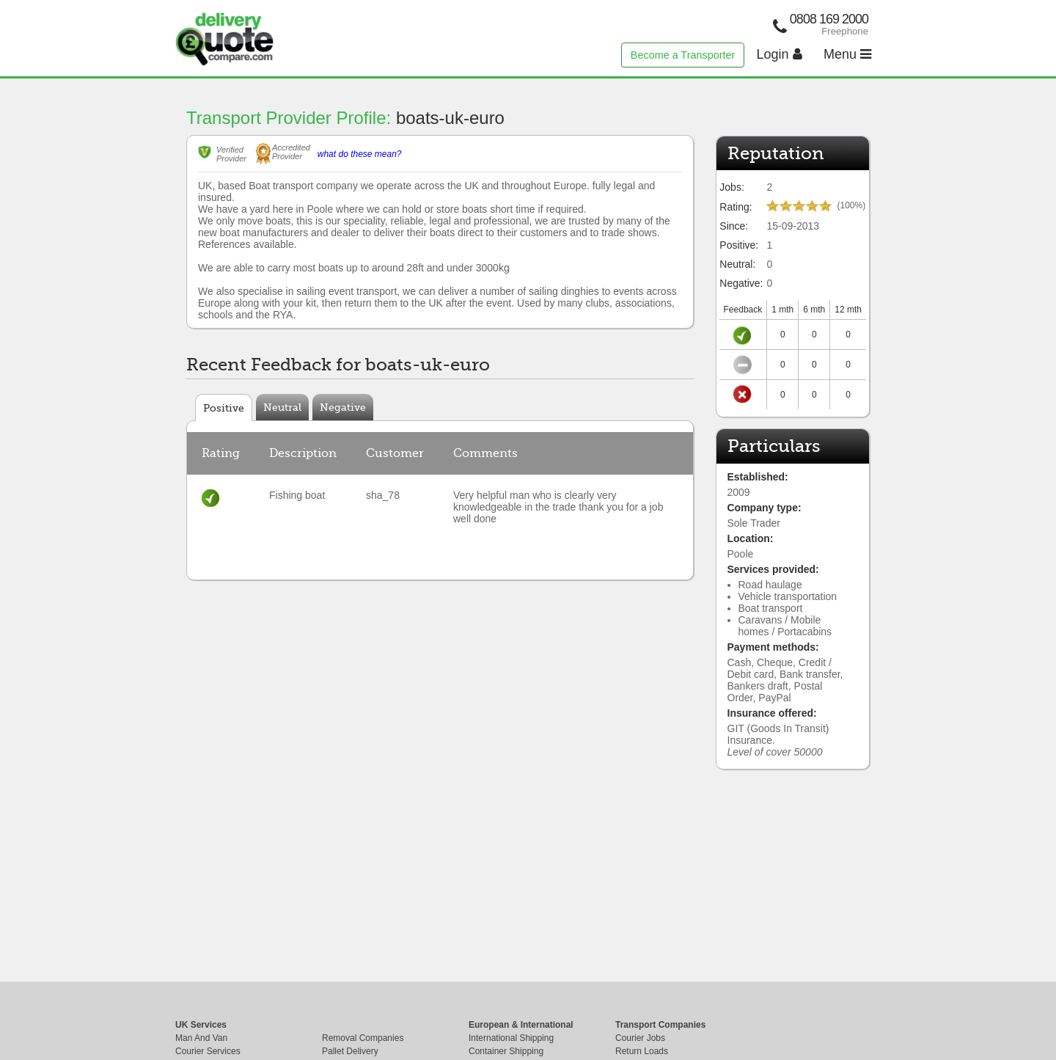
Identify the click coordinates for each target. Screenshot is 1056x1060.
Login (779, 54)
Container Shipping (506, 1051)
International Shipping (511, 1038)
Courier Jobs (640, 1038)
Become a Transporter (683, 55)
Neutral (282, 407)
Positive (223, 408)
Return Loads (641, 1051)
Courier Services (208, 1051)
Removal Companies (362, 1038)
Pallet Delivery (350, 1051)
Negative (343, 407)
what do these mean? (360, 154)
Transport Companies (660, 1025)
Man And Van (201, 1038)
